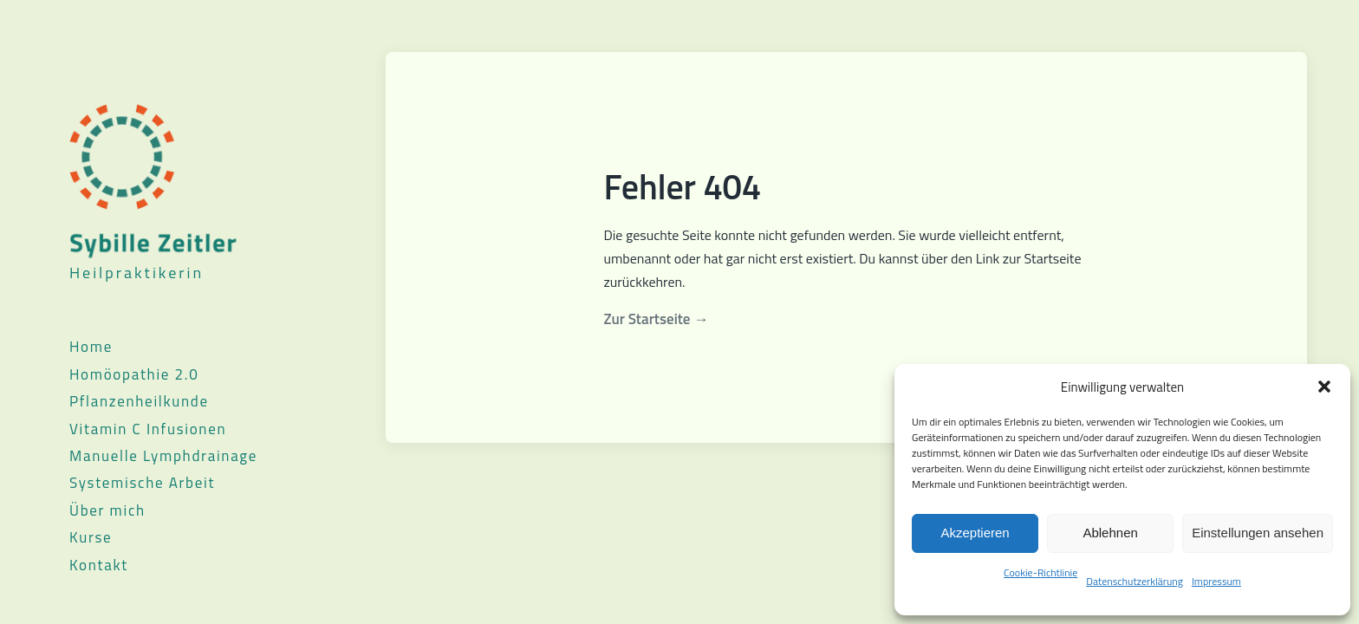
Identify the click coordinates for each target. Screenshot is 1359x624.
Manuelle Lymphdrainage (163, 456)
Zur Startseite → (656, 319)
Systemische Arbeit (142, 482)
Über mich (107, 510)
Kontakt (98, 565)
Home (91, 346)
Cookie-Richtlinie (1040, 572)
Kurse (90, 537)
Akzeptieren (974, 532)
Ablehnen (1110, 532)
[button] (1324, 386)
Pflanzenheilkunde (139, 401)
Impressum (1216, 581)
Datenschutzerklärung (1134, 581)
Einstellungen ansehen (1257, 532)
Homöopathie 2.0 (133, 374)
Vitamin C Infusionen (147, 429)
